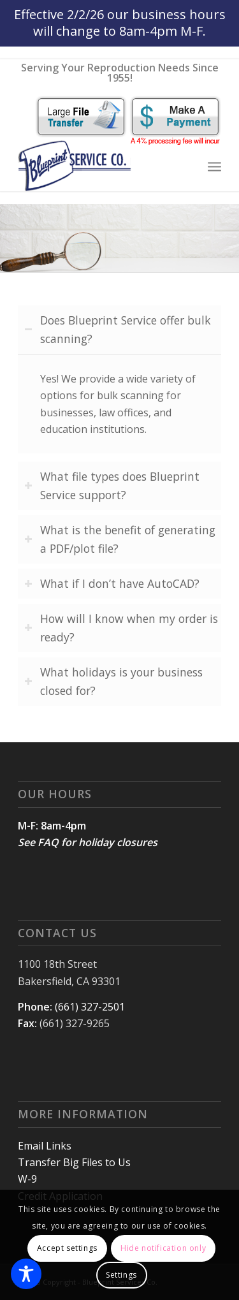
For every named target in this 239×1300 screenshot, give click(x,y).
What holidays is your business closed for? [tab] (113, 681)
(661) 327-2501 (90, 1007)
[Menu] (214, 165)
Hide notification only (163, 1248)
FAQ (48, 842)
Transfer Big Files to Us (74, 1162)
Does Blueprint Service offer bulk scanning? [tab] (117, 329)
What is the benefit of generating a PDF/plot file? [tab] (119, 539)
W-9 (27, 1179)
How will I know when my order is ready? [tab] (121, 628)
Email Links (44, 1146)
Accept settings (67, 1248)
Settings (121, 1274)
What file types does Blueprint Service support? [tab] (111, 485)
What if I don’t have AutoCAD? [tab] (111, 583)
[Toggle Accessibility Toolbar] (26, 1273)
